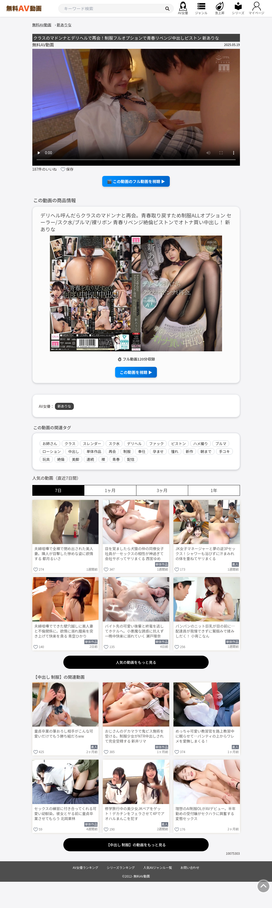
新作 (189, 451)
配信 (131, 459)
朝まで (206, 451)
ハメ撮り (200, 443)
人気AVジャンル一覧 (157, 867)
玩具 (46, 459)
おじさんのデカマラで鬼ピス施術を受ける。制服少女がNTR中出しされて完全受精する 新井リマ (134, 736)
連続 (90, 459)
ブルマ (220, 443)
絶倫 (61, 459)
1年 (214, 490)
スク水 (114, 443)
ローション (52, 451)
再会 (112, 451)
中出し (73, 451)
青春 (116, 459)
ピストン (178, 443)
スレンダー (92, 443)
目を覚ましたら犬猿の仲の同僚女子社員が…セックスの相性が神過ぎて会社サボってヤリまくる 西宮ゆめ (134, 553)
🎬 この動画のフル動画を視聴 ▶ (136, 181)
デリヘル (134, 443)
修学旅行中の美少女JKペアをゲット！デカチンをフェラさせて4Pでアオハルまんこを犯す (135, 813)
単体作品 (93, 451)
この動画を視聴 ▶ (136, 372)
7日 (58, 490)
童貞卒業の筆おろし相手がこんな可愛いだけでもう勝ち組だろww (63, 734)
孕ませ (158, 451)
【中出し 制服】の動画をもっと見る (136, 844)
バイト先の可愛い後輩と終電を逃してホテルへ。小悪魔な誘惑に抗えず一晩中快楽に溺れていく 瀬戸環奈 (134, 631)
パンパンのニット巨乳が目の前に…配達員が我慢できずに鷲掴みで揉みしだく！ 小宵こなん (205, 631)
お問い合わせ (190, 867)
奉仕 (141, 451)
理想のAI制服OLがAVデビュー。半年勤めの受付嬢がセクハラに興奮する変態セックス (206, 813)
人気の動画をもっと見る (136, 662)
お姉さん (50, 443)
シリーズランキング (121, 867)
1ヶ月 (110, 490)
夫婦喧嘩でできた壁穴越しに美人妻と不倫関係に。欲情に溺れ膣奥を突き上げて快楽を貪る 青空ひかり (63, 631)
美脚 (75, 459)
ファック (156, 443)
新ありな (64, 406)
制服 (127, 451)
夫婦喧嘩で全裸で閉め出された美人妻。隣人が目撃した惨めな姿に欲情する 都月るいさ (63, 553)
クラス (70, 443)
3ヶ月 (162, 490)
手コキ (224, 451)
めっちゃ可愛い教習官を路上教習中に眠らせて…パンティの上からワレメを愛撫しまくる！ (205, 736)
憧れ (174, 451)
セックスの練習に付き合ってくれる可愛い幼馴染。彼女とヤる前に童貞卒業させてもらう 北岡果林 (65, 813)
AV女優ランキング (85, 867)
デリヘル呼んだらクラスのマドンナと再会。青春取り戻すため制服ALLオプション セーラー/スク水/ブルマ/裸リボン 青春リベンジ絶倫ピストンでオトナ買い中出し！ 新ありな (136, 222)
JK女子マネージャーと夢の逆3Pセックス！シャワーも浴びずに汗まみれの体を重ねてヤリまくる (205, 553)
